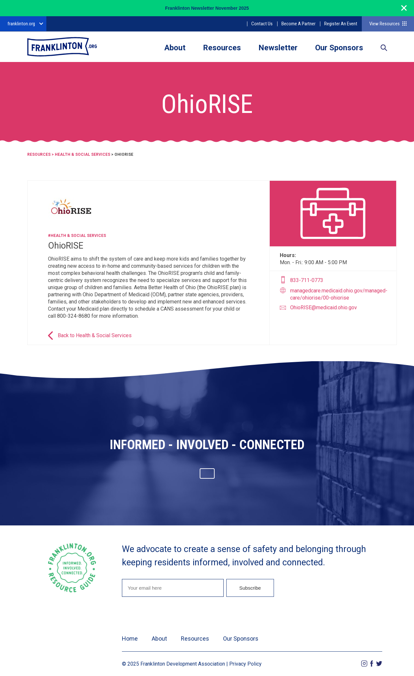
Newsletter (278, 47)
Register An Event (340, 24)
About (174, 47)
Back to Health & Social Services (95, 335)
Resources (222, 47)
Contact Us (262, 24)
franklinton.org (21, 24)
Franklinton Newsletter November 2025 (207, 8)
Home (130, 638)
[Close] (404, 11)
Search (384, 48)
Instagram (364, 663)
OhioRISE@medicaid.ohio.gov (323, 307)
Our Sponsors (339, 47)
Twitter (379, 663)
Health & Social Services (82, 154)
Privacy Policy (245, 664)
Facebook (372, 663)
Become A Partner (298, 24)
